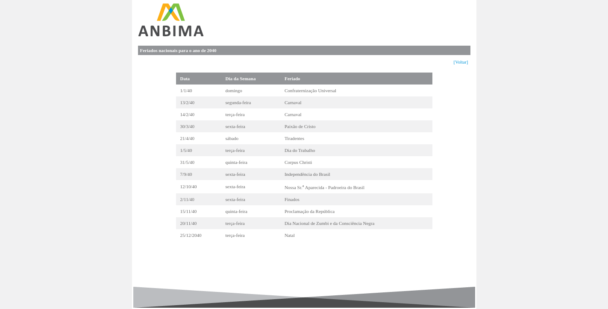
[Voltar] (460, 61)
